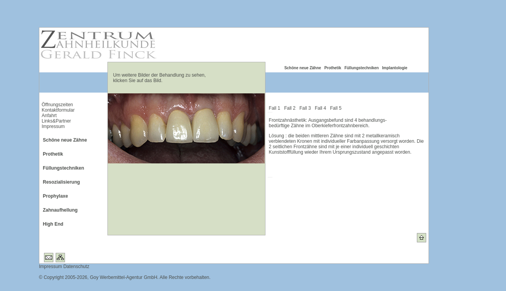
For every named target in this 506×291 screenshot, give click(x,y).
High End (53, 224)
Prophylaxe (55, 196)
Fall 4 (322, 108)
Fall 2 (291, 108)
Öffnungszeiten (57, 104)
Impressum (53, 126)
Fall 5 (337, 108)
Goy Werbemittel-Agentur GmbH (123, 277)
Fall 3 (306, 108)
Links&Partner (56, 121)
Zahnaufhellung (60, 210)
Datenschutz (75, 266)
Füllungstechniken (361, 68)
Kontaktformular (58, 110)
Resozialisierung (61, 182)
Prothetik (332, 68)
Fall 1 (276, 108)
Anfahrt (49, 115)
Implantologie (395, 68)
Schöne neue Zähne (302, 68)
